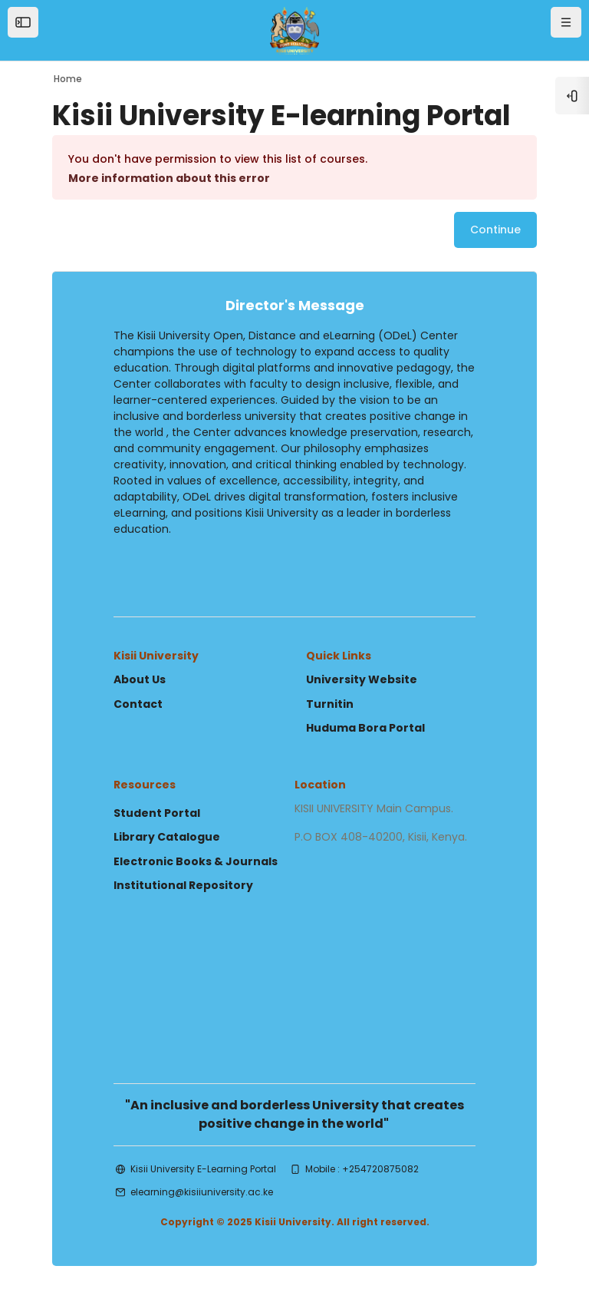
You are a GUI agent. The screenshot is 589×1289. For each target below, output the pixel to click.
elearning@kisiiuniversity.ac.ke (201, 1191)
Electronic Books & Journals (196, 861)
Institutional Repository (183, 885)
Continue (495, 229)
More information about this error (169, 178)
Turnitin (330, 704)
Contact (138, 704)
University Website (361, 679)
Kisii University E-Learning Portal (203, 1168)
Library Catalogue (167, 836)
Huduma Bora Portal (365, 727)
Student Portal (157, 813)
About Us (140, 679)
